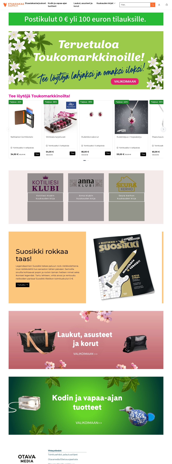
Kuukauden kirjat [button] (106, 3)
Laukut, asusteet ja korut (83, 4)
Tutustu (22, 285)
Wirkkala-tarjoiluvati (55, 137)
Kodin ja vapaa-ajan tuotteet (57, 4)
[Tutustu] (124, 267)
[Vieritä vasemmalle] (8, 129)
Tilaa (37, 154)
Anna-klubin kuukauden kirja (86, 197)
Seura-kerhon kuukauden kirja (126, 197)
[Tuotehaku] (137, 5)
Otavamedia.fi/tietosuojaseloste (63, 459)
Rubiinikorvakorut (90, 137)
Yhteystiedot (54, 451)
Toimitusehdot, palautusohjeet (63, 454)
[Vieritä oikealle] (163, 129)
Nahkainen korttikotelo (22, 137)
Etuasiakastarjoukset (35, 3)
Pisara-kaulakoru (160, 137)
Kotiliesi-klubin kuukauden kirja (45, 197)
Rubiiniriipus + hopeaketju (129, 137)
